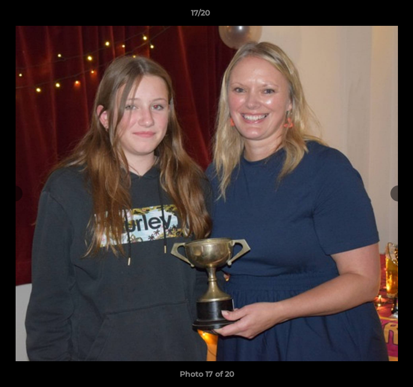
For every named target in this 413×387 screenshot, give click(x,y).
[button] (374, 15)
